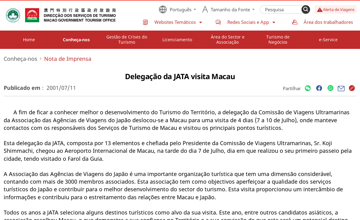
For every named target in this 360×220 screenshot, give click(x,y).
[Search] (305, 9)
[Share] (307, 88)
